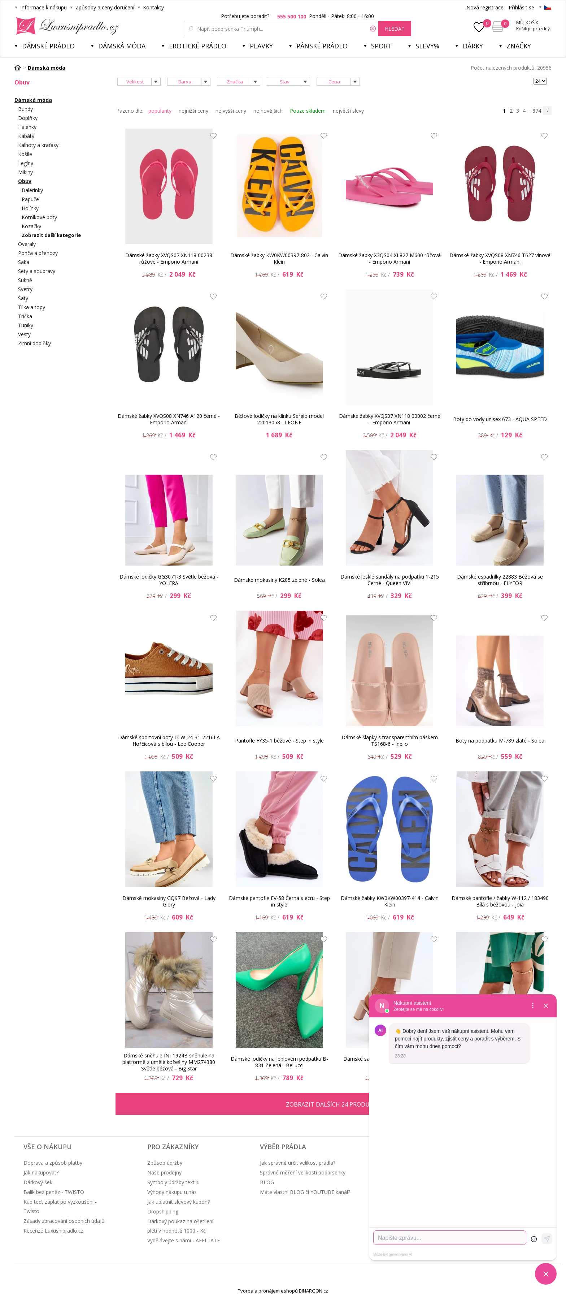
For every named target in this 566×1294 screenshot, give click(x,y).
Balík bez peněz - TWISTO (53, 1192)
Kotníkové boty (39, 217)
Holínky (30, 208)
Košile (25, 154)
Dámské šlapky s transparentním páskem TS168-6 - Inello (389, 740)
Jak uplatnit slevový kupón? (178, 1201)
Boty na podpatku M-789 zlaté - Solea (500, 740)
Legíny (25, 163)
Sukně (25, 280)
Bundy (25, 108)
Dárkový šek (37, 1182)
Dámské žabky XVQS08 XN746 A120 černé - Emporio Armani (169, 419)
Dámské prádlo (48, 46)
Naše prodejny (164, 1172)
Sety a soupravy (36, 271)
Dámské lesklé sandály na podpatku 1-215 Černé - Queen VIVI (389, 580)
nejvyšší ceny (230, 110)
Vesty (24, 334)
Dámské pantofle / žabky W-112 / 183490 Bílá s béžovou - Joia (500, 901)
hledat (395, 28)
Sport (381, 46)
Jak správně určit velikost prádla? (297, 1162)
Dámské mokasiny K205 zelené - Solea (279, 579)
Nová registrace (485, 7)
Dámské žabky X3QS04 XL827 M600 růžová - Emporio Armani (389, 258)
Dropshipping (162, 1211)
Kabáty (26, 136)
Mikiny (25, 172)
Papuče (30, 199)
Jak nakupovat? (40, 1172)
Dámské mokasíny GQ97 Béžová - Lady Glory (168, 901)
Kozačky (31, 226)
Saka (23, 262)
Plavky (261, 46)
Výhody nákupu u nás (172, 1192)
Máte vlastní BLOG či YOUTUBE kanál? (305, 1192)
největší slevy (348, 110)
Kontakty (153, 7)
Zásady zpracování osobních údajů (64, 1220)
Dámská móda (121, 46)
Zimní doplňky (34, 343)
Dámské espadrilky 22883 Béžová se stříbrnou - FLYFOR (500, 580)
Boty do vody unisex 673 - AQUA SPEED (500, 419)
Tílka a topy (31, 307)
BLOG (267, 1182)
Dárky (473, 46)
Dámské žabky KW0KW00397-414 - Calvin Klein (390, 901)
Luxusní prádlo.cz (65, 26)
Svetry (25, 289)
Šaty (23, 298)
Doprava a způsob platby (52, 1162)
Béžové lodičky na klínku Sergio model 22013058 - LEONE (279, 419)
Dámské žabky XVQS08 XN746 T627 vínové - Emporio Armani (499, 258)
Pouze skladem (308, 110)
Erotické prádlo (197, 46)
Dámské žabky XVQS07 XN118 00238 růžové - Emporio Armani (168, 258)
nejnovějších (268, 110)
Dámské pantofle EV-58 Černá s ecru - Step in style (279, 901)
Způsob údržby (164, 1162)
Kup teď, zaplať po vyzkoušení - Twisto (60, 1206)
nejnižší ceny (193, 110)
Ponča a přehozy (38, 253)
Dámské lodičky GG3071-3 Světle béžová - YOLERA (168, 580)
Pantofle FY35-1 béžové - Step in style (279, 740)
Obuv (24, 181)
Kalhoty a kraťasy (38, 145)
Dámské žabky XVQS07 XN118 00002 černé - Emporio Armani (389, 419)
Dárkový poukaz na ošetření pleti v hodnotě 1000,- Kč (180, 1226)
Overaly (27, 244)
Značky (518, 46)
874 (536, 110)
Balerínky (32, 190)
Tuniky (25, 325)
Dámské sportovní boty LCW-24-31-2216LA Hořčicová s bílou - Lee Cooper (169, 740)
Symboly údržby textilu (173, 1182)
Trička (25, 316)
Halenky (27, 127)
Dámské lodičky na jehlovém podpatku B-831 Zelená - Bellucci (279, 1062)
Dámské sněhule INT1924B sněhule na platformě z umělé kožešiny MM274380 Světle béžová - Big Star (168, 1062)
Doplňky (28, 117)
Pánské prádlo (322, 46)
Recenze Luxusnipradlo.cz (53, 1230)
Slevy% (427, 46)
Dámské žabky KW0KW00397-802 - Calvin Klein (279, 258)
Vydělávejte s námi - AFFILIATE (183, 1240)
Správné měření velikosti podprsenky (302, 1172)
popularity (159, 110)
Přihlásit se (521, 7)
